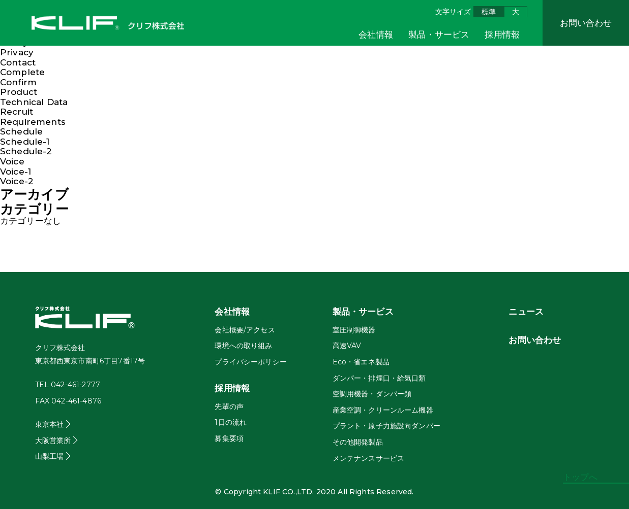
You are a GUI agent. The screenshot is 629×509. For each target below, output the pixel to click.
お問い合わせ (586, 23)
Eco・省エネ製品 (361, 361)
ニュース (526, 312)
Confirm (18, 82)
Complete (22, 72)
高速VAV (347, 345)
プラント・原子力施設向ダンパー (386, 425)
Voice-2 (17, 181)
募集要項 (229, 438)
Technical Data (34, 102)
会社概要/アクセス (245, 329)
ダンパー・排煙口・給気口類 (379, 378)
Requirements (33, 122)
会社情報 (376, 34)
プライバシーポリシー (251, 361)
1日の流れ (231, 422)
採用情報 (502, 34)
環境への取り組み (243, 345)
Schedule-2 (26, 151)
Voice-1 (15, 171)
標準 (489, 11)
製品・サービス (438, 34)
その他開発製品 (358, 442)
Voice (12, 161)
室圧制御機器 (354, 329)
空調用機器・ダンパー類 (372, 393)
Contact (18, 62)
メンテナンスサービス (369, 458)
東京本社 (49, 424)
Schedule (21, 131)
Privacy (17, 52)
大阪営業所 (53, 440)
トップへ (580, 477)
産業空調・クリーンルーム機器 (383, 410)
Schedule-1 (25, 142)
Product (18, 92)
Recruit (16, 112)
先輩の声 (229, 406)
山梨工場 (49, 456)
